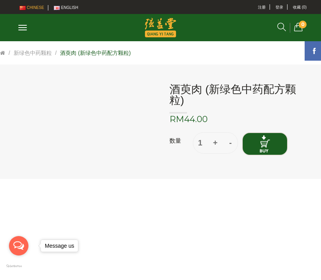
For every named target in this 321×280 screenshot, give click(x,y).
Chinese (31, 7)
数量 (175, 140)
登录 (279, 7)
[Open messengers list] (18, 246)
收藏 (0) (300, 7)
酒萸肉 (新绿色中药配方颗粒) (95, 53)
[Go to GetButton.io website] (18, 266)
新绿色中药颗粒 (33, 53)
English (66, 7)
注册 (262, 7)
